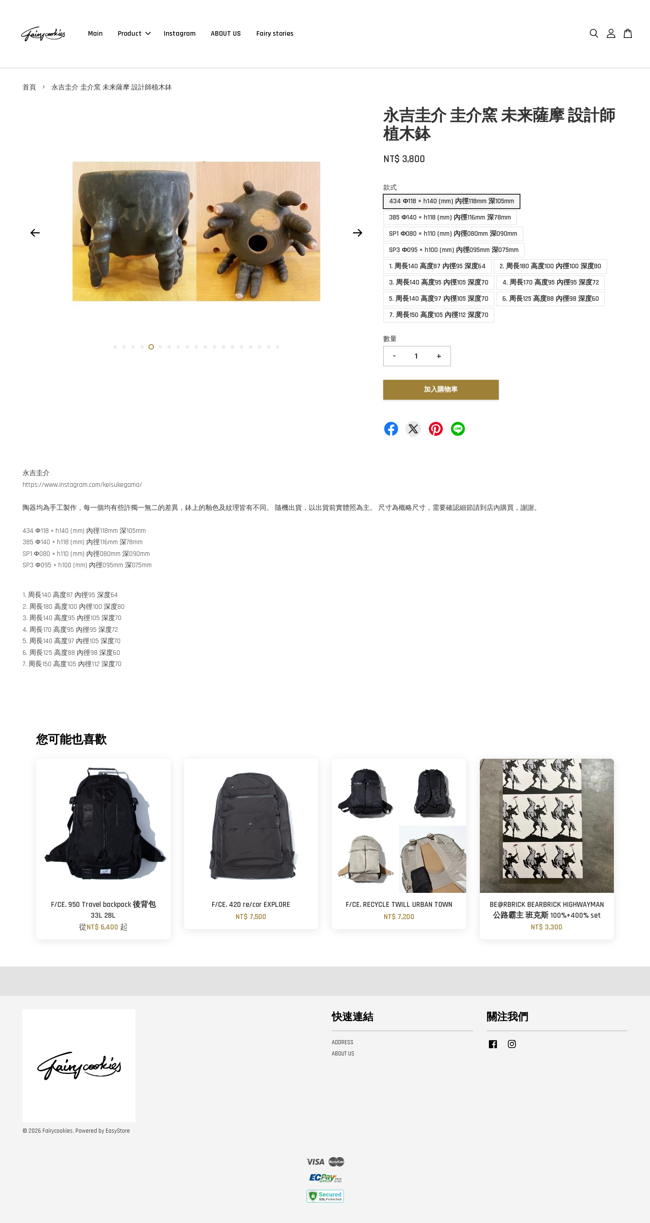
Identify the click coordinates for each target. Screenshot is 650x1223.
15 (241, 347)
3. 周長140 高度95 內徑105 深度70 (438, 282)
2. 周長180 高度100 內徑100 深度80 (550, 266)
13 (223, 347)
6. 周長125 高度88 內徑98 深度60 (550, 298)
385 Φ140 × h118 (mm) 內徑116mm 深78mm (450, 217)
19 (277, 347)
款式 (390, 187)
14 (232, 347)
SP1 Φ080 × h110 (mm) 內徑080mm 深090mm (453, 233)
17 (259, 347)
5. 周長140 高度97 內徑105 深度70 (438, 298)
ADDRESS (342, 1042)
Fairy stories (274, 33)
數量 (390, 339)
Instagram (179, 33)
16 (250, 347)
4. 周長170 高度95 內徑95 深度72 (550, 282)
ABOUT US (226, 33)
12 (214, 347)
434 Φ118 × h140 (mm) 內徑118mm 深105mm (451, 201)
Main (95, 33)
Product (134, 33)
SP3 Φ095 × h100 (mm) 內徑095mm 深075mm (454, 250)
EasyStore (118, 1130)
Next (357, 233)
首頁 (29, 87)
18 (268, 347)
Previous (34, 233)
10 (196, 347)
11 (205, 347)
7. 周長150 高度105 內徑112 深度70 (438, 315)
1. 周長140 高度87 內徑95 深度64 (437, 266)
